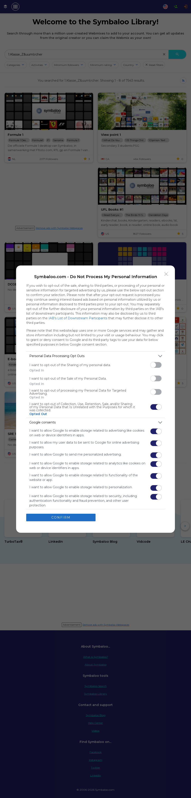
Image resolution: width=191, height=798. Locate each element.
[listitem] (95, 356)
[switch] (156, 365)
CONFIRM (61, 517)
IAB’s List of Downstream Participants (78, 318)
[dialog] (95, 399)
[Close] (166, 274)
